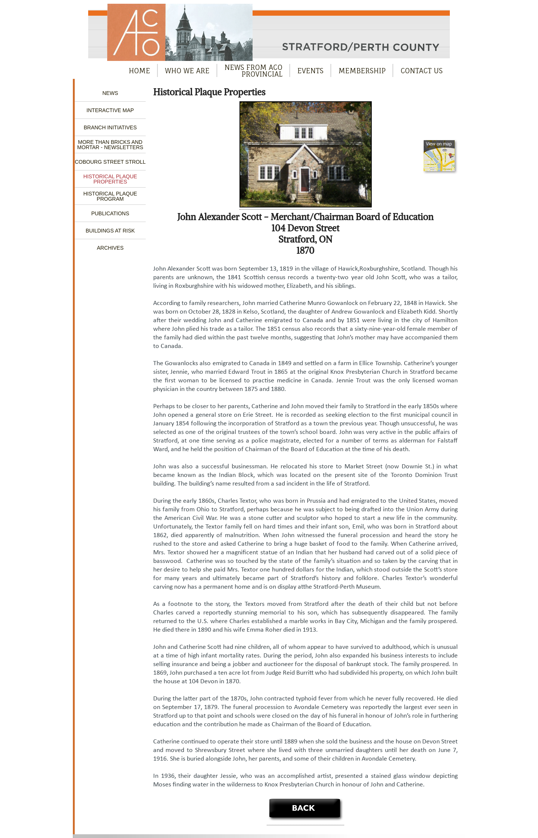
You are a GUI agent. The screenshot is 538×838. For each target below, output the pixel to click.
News (110, 93)
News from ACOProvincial (253, 70)
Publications (110, 213)
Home (139, 70)
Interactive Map (110, 110)
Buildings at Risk (110, 231)
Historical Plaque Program (110, 196)
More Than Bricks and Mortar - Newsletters (110, 144)
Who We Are (187, 70)
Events (310, 70)
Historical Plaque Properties (110, 179)
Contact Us (422, 70)
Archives (110, 248)
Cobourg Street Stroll (110, 162)
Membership (362, 70)
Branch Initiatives (110, 127)
